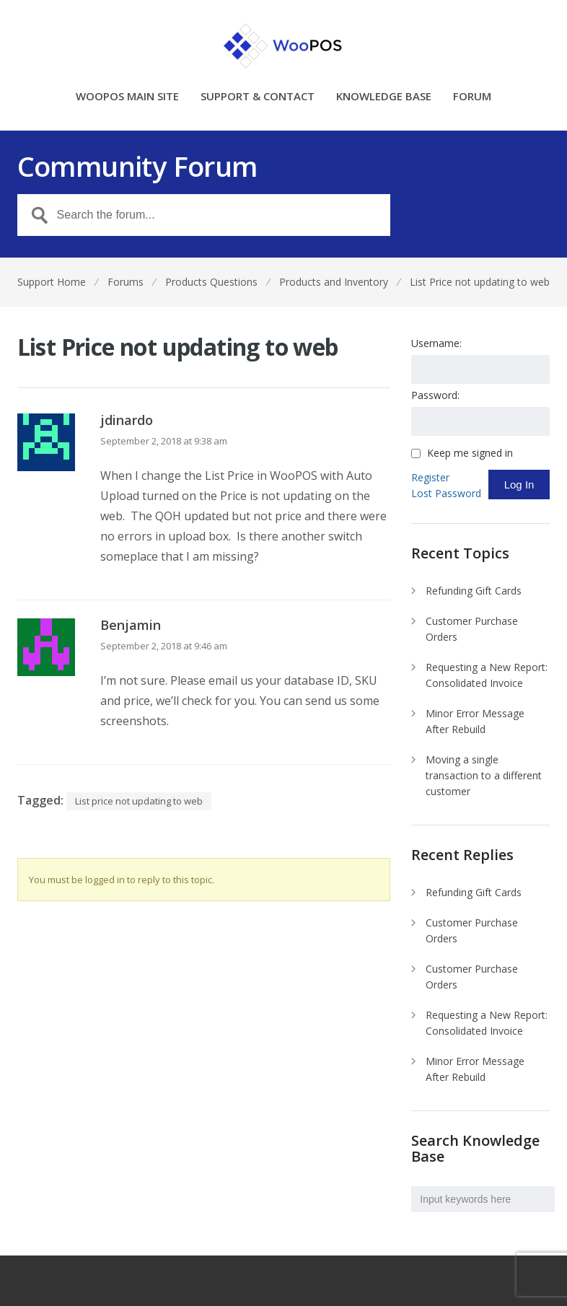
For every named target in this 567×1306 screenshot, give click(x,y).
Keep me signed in (470, 453)
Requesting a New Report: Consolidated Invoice (487, 675)
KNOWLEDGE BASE (383, 97)
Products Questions (211, 282)
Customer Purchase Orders (472, 629)
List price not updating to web (139, 800)
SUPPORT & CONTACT (258, 97)
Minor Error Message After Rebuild (475, 721)
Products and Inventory (333, 282)
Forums (125, 282)
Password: (435, 395)
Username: (436, 343)
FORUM (472, 97)
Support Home (51, 282)
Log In (519, 484)
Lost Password (446, 493)
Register (430, 477)
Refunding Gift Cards (474, 590)
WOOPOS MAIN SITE (127, 97)
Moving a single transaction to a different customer (484, 775)
